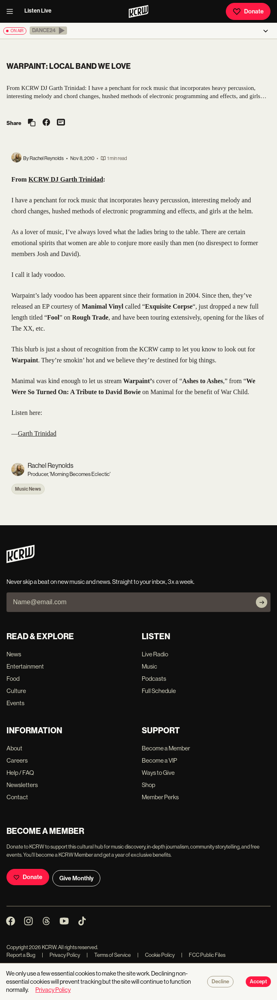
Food (12, 678)
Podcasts (154, 678)
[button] (48, 30)
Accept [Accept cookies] (258, 981)
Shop (148, 784)
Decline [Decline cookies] (220, 981)
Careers (17, 760)
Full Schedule (159, 690)
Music (149, 666)
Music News (28, 489)
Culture (16, 690)
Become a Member (166, 748)
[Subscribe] (261, 602)
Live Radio (155, 654)
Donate (248, 11)
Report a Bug (20, 955)
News (13, 654)
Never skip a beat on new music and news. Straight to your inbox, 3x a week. (100, 581)
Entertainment (25, 666)
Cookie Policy (156, 955)
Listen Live (38, 10)
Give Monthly (76, 878)
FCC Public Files (203, 955)
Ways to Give (158, 772)
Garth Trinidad (37, 433)
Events (15, 703)
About (14, 748)
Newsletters (22, 784)
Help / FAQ (20, 772)
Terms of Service (109, 955)
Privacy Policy (61, 955)
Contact (17, 797)
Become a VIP (159, 760)
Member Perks (160, 797)
